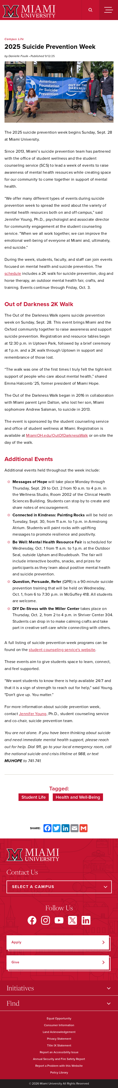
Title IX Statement (59, 1045)
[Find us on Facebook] (32, 920)
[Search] (90, 10)
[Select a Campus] (59, 887)
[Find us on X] (73, 920)
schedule (12, 273)
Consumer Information (59, 1025)
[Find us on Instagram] (45, 920)
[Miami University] (28, 11)
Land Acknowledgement (59, 1032)
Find (13, 1003)
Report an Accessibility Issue (59, 1052)
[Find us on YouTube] (59, 920)
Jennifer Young (32, 713)
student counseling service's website (62, 649)
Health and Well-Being (78, 797)
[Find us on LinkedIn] (86, 920)
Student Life (34, 797)
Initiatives (20, 987)
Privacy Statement (59, 1038)
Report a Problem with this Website (59, 1065)
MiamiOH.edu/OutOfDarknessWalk (57, 435)
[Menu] (108, 10)
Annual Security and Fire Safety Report (59, 1059)
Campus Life (14, 39)
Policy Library (59, 1072)
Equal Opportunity (59, 1018)
